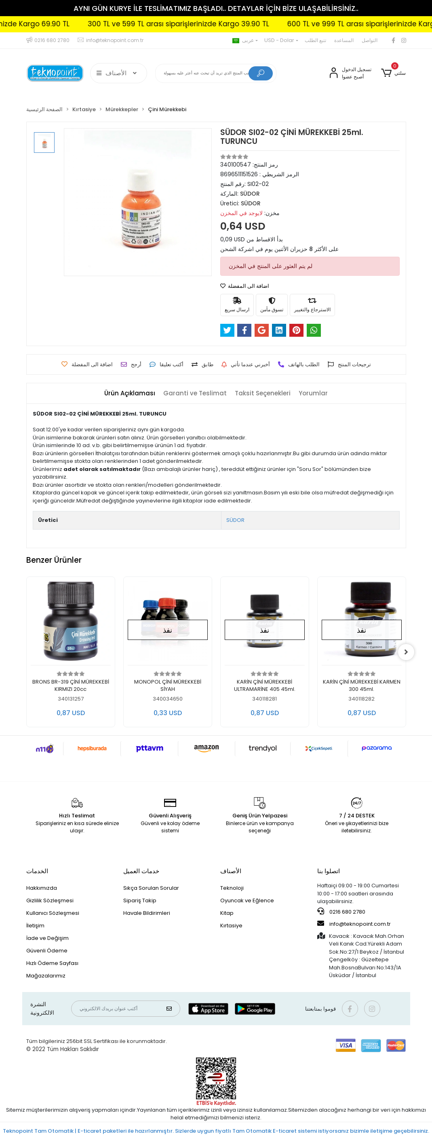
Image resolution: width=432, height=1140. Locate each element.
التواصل (369, 40)
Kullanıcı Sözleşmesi (52, 913)
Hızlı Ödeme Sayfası (52, 963)
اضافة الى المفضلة (244, 286)
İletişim (35, 925)
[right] (406, 652)
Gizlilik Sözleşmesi (50, 900)
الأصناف (230, 871)
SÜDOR (235, 520)
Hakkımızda (41, 888)
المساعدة (344, 40)
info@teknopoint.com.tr (354, 924)
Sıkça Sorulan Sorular (151, 888)
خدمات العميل (141, 871)
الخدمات (37, 871)
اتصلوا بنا (328, 871)
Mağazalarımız (45, 976)
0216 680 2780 (341, 912)
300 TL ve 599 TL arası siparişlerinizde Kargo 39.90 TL (208, 24)
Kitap (227, 913)
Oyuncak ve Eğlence (247, 900)
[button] (393, 73)
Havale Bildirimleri (146, 913)
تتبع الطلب (315, 40)
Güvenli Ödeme (46, 950)
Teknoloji (232, 888)
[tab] (129, 393)
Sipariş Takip (139, 900)
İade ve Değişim (47, 938)
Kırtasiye (231, 925)
